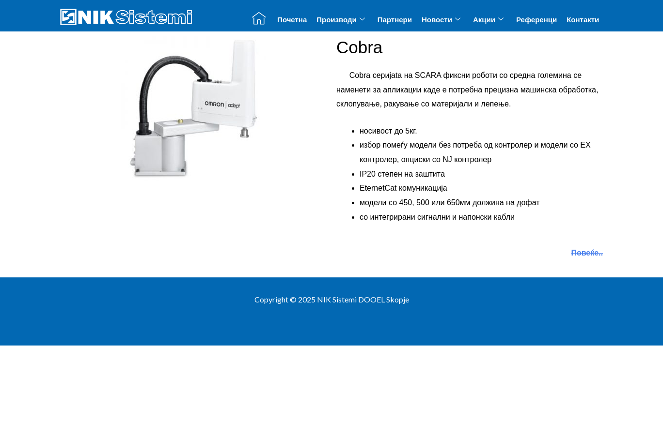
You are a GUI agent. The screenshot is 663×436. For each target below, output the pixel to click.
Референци (536, 19)
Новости (441, 19)
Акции (488, 19)
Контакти (583, 19)
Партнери (395, 19)
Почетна (292, 19)
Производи (340, 19)
